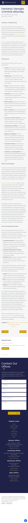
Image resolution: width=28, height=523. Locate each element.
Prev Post (5, 331)
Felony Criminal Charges (13, 324)
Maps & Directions (14, 448)
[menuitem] (14, 424)
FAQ (14, 429)
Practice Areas (14, 427)
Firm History (14, 433)
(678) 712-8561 (14, 468)
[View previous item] (2, 354)
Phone (4, 389)
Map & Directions (14, 480)
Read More (5, 348)
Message (5, 402)
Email (4, 393)
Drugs (21, 322)
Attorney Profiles (14, 426)
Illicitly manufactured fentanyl (9, 183)
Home (14, 424)
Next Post (23, 331)
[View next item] (7, 354)
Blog (14, 437)
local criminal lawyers (19, 34)
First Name (5, 380)
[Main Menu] (23, 2)
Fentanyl (4, 42)
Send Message (14, 413)
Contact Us (14, 435)
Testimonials (14, 431)
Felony (24, 322)
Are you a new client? (8, 397)
